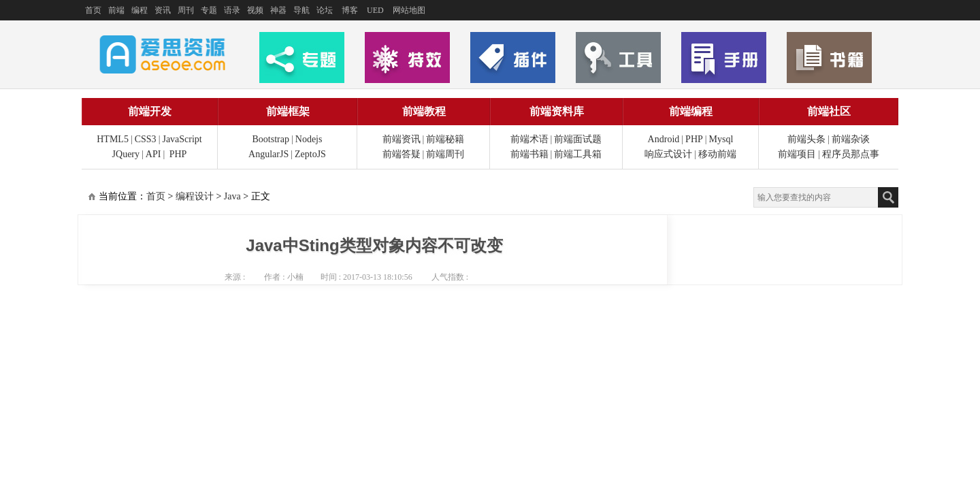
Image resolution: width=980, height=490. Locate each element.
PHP (178, 154)
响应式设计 (668, 154)
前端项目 (797, 154)
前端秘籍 (445, 139)
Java (232, 196)
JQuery (126, 154)
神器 (278, 10)
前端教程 (424, 111)
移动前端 (717, 154)
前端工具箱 (578, 154)
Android (664, 139)
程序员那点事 (850, 154)
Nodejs (309, 139)
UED (375, 10)
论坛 (324, 10)
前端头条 (806, 139)
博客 (350, 10)
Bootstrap (270, 139)
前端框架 (288, 111)
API (153, 154)
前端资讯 (401, 139)
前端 (116, 10)
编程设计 (195, 196)
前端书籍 (529, 154)
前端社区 (829, 111)
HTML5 (113, 139)
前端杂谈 (851, 139)
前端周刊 (445, 154)
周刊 (186, 10)
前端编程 (691, 111)
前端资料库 (556, 111)
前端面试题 (578, 139)
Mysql (721, 139)
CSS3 (146, 139)
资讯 (162, 10)
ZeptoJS (310, 154)
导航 (301, 10)
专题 (209, 10)
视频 (255, 10)
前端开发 (150, 111)
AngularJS (268, 154)
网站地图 (409, 10)
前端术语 (529, 139)
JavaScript (181, 139)
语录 (232, 10)
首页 (93, 10)
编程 (139, 10)
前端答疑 (401, 154)
